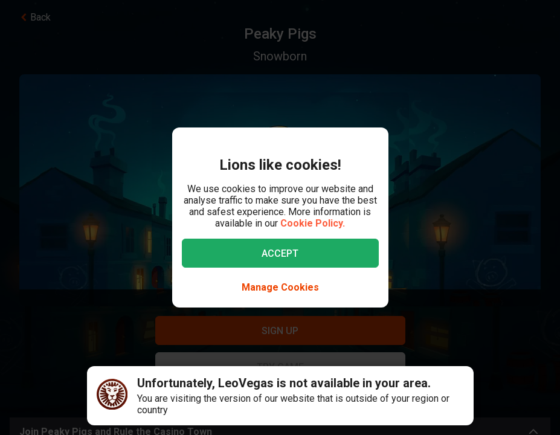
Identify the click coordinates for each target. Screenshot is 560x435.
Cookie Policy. (312, 223)
